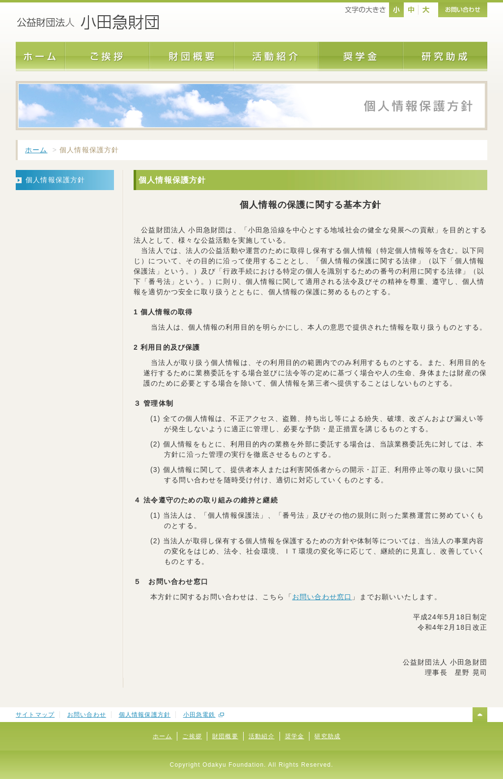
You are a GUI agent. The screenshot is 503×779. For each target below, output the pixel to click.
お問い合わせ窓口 (322, 597)
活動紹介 (262, 736)
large (426, 9)
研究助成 (327, 736)
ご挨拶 (192, 736)
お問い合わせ (86, 714)
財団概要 (225, 736)
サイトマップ (35, 714)
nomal (396, 9)
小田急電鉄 (199, 714)
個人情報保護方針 (145, 714)
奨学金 (295, 736)
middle (411, 9)
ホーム (36, 150)
